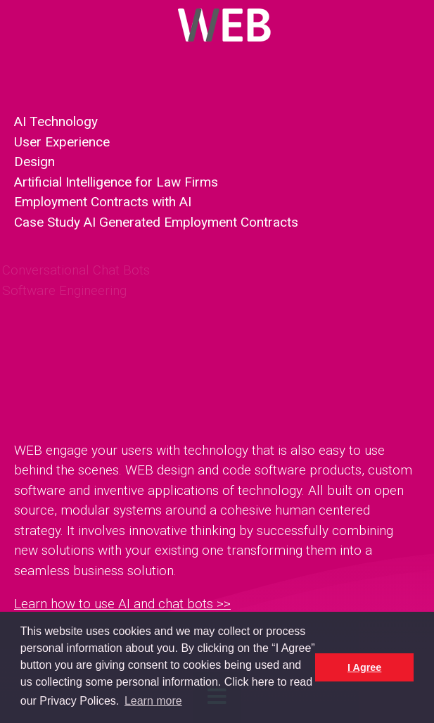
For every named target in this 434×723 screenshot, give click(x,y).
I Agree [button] (364, 667)
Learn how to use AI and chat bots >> (122, 604)
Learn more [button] (153, 701)
